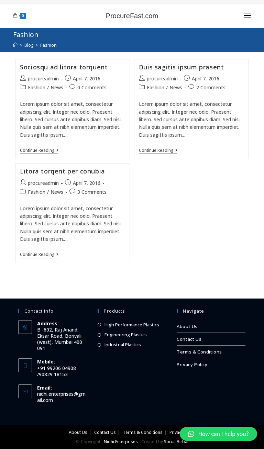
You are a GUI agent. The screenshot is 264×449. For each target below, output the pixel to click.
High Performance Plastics (131, 325)
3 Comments (92, 192)
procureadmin (43, 78)
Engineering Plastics (125, 335)
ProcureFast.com (132, 16)
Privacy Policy (192, 364)
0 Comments (92, 87)
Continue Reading (39, 150)
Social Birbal (176, 442)
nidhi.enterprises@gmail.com (61, 397)
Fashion (36, 87)
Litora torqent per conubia (62, 171)
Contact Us (189, 339)
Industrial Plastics (122, 344)
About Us (187, 326)
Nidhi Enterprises (121, 442)
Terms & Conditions (199, 352)
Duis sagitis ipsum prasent (181, 67)
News (57, 87)
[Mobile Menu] (247, 16)
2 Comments (211, 87)
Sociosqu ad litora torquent (64, 67)
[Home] (15, 45)
